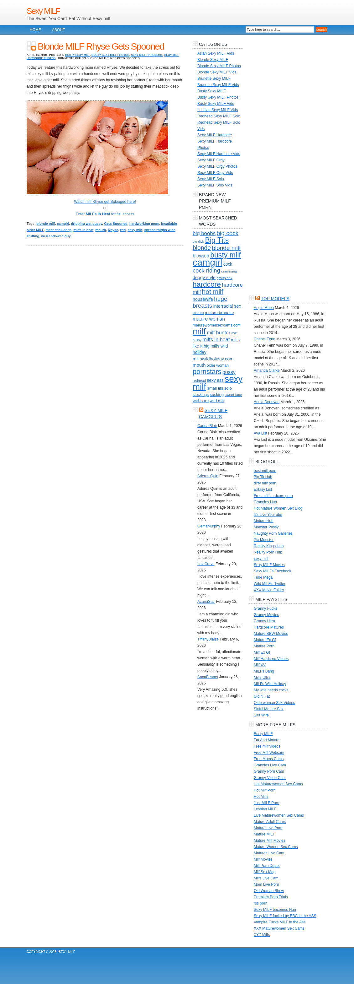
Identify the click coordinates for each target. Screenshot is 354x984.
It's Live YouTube (268, 514)
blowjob (201, 255)
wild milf (217, 400)
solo (228, 388)
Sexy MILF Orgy (211, 160)
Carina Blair (207, 426)
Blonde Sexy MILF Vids (217, 72)
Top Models (275, 298)
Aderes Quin (207, 476)
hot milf (212, 291)
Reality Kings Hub (269, 546)
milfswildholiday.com (213, 358)
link (348, 886)
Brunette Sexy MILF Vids (218, 85)
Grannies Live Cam (270, 765)
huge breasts (210, 302)
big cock (228, 233)
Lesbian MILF (265, 809)
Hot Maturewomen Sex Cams (278, 784)
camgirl (63, 223)
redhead (199, 380)
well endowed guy (55, 236)
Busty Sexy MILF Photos (110, 55)
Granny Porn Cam (269, 771)
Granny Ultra (264, 621)
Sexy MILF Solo (210, 179)
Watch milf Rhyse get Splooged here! (105, 201)
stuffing (33, 236)
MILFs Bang (264, 671)
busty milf (225, 255)
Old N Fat (262, 696)
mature (198, 313)
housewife (203, 299)
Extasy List (263, 489)
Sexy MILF (43, 11)
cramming (229, 271)
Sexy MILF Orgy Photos (217, 166)
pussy (229, 372)
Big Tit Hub (263, 477)
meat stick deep (59, 230)
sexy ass (215, 380)
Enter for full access (105, 214)
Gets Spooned (116, 223)
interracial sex (227, 306)
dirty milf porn (265, 483)
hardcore (207, 284)
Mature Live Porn (268, 828)
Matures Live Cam (269, 853)
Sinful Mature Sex (269, 709)
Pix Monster (263, 540)
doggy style (204, 277)
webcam (201, 400)
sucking (217, 394)
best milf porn (265, 470)
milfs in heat (83, 230)
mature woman (209, 319)
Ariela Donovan (266, 402)
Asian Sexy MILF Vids (215, 53)
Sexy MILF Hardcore (147, 55)
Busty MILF (263, 734)
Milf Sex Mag (264, 872)
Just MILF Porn (266, 803)
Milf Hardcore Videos (271, 659)
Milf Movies (263, 859)
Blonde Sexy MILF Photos (219, 66)
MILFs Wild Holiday (270, 684)
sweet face (233, 395)
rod (123, 230)
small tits (215, 388)
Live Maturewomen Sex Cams (279, 815)
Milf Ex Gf (262, 652)
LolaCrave (206, 564)
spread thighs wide (159, 230)
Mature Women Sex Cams (276, 847)
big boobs (204, 233)
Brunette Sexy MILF (214, 78)
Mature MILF (264, 834)
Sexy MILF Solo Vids (214, 185)
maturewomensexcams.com (217, 325)
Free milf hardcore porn (273, 496)
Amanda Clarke (267, 370)
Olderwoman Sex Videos (274, 702)
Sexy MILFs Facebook (272, 571)
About (58, 30)
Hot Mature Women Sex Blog (278, 508)
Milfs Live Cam (266, 878)
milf (199, 331)
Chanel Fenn (264, 339)
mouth (101, 230)
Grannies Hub (265, 502)
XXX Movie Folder (269, 590)
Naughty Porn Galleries (273, 533)
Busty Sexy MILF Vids (215, 103)
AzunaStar (206, 601)
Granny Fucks (265, 608)
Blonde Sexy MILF (212, 59)
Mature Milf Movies (269, 840)
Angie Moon (264, 307)
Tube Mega (263, 577)
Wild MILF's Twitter (269, 583)
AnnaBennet (207, 677)
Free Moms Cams (269, 759)
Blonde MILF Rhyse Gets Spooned (101, 46)
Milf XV (260, 665)
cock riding (206, 270)
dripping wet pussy (86, 223)
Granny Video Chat (270, 778)
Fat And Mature (266, 740)
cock (227, 264)
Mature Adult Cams (270, 821)
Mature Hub (263, 521)
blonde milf (46, 223)
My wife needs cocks (271, 690)
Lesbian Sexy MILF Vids (217, 110)
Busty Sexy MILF (77, 55)
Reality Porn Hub (268, 552)
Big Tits (217, 240)
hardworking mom (144, 223)
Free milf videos (267, 746)
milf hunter (218, 332)
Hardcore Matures (269, 627)
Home (35, 30)
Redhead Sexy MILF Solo (218, 116)
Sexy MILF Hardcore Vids (218, 154)
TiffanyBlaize (208, 639)
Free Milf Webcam (269, 752)
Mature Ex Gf (265, 640)
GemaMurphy (208, 526)
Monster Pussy (266, 527)
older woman (218, 365)
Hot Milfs (261, 796)
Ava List (260, 433)
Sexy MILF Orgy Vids (215, 172)
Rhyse (113, 230)
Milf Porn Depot (267, 865)
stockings (201, 394)
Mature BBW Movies (271, 633)
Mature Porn (264, 646)
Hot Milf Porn (264, 790)
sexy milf (135, 230)
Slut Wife (261, 715)
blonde (202, 247)
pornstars (207, 372)
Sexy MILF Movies (269, 565)
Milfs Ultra (262, 677)
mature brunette (219, 312)
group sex (224, 278)
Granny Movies (266, 615)
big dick (198, 241)
